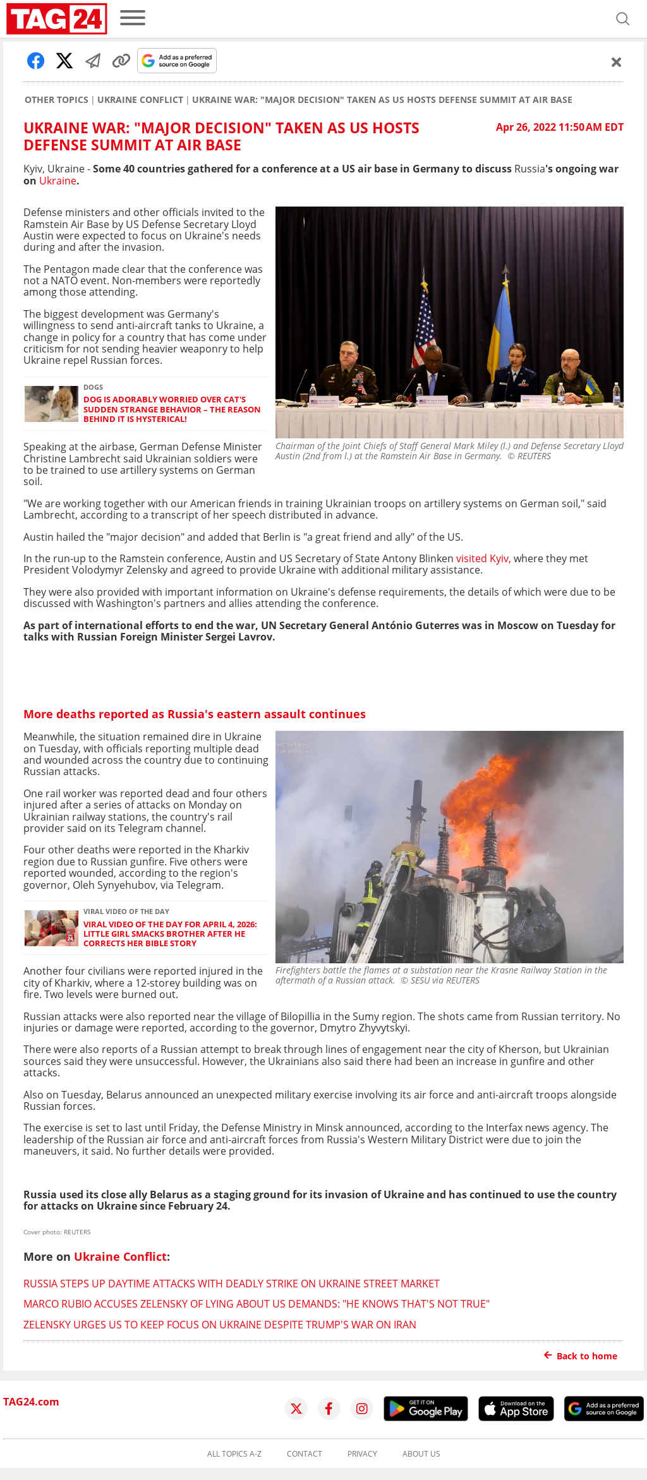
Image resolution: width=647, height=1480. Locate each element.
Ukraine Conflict (140, 100)
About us (421, 1454)
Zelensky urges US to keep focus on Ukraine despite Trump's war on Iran (219, 1325)
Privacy (362, 1454)
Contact (304, 1454)
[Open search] (623, 19)
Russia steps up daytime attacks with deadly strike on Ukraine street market (231, 1283)
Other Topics (56, 100)
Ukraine (57, 181)
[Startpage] (56, 19)
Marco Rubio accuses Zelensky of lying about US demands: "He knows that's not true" (256, 1304)
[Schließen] (617, 62)
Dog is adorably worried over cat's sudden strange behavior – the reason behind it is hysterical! (172, 409)
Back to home (580, 1356)
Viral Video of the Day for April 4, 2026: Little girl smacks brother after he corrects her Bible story (170, 934)
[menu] (132, 18)
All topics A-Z (234, 1454)
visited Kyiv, (483, 558)
